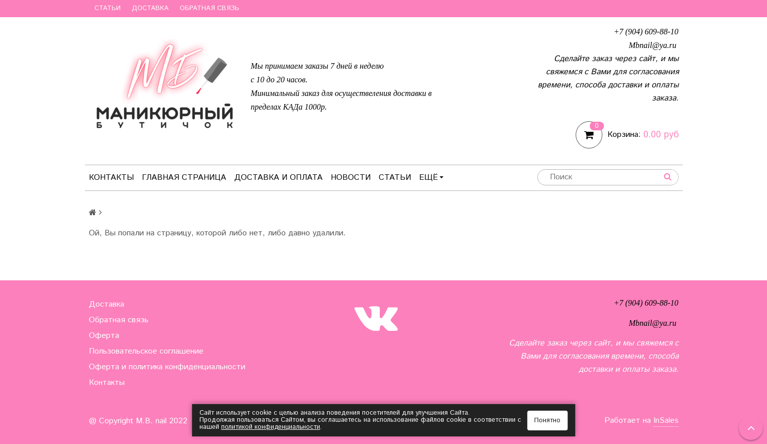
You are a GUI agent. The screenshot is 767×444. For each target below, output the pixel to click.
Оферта (104, 335)
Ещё (431, 177)
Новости (351, 177)
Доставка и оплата (278, 177)
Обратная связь (209, 8)
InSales (666, 420)
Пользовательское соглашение (146, 351)
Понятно (547, 420)
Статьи (107, 8)
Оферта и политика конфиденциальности (167, 367)
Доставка (150, 8)
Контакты (111, 177)
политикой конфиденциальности (271, 427)
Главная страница (184, 177)
